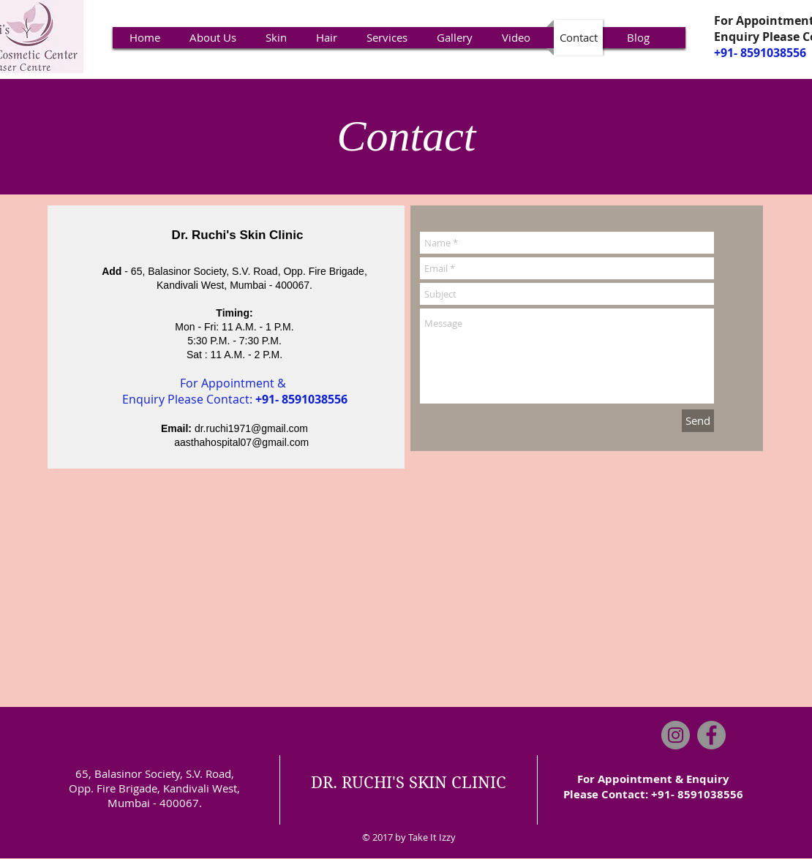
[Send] (698, 420)
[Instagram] (675, 735)
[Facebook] (711, 735)
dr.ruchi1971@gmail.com (251, 428)
